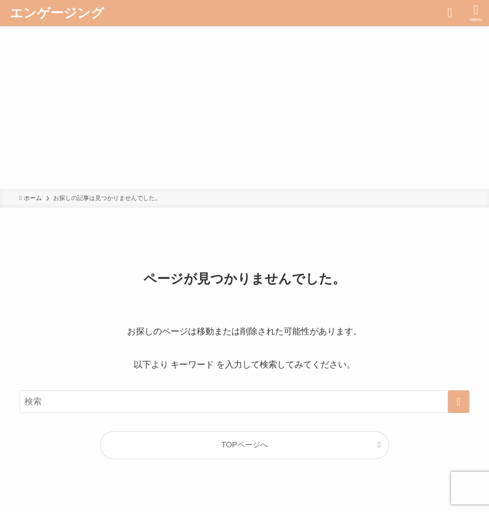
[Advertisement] (244, 108)
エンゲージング (57, 13)
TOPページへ (244, 444)
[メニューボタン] (476, 13)
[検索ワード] (244, 401)
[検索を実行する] (458, 401)
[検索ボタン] (450, 13)
